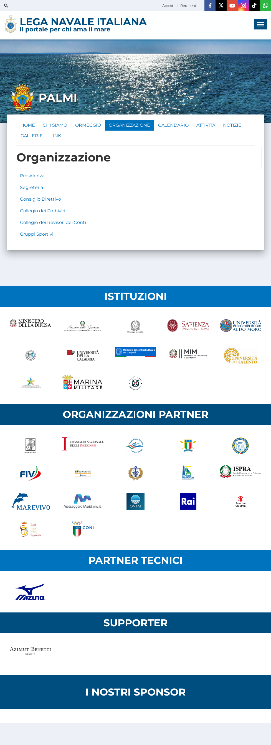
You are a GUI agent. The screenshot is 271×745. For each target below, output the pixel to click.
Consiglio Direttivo (40, 200)
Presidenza (32, 177)
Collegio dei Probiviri (42, 212)
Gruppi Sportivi (36, 235)
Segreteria (31, 188)
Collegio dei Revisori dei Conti (53, 223)
